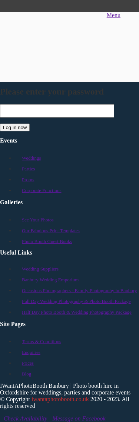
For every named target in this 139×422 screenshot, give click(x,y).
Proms (28, 179)
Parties (28, 169)
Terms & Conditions (41, 341)
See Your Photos (38, 220)
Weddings (31, 158)
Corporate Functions (42, 190)
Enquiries (31, 352)
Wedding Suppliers (40, 269)
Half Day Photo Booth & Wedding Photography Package (77, 312)
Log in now (15, 127)
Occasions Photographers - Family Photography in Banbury (79, 290)
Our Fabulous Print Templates (51, 230)
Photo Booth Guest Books (47, 241)
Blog (26, 374)
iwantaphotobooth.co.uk (60, 399)
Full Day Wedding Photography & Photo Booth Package (76, 301)
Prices (28, 363)
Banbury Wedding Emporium (50, 279)
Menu (113, 15)
